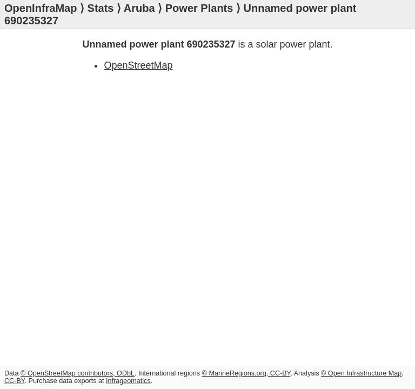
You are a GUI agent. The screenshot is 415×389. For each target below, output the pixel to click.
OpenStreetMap (138, 65)
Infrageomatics (128, 381)
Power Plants (199, 8)
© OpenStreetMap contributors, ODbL (78, 373)
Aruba (139, 8)
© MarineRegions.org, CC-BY (246, 373)
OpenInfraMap (40, 8)
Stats (101, 8)
